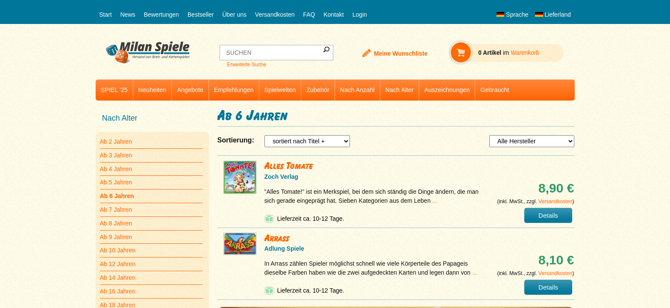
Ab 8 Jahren (116, 223)
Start (105, 14)
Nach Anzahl (357, 89)
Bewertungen (161, 14)
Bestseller (201, 14)
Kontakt (333, 14)
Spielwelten (280, 89)
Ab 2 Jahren (116, 141)
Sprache (512, 14)
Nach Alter (399, 89)
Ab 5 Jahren (116, 182)
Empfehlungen (234, 89)
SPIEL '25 (114, 89)
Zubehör (317, 89)
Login (360, 14)
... (435, 200)
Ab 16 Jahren (117, 291)
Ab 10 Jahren (117, 250)
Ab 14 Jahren (117, 277)
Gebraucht (494, 89)
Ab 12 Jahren (117, 264)
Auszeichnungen (447, 89)
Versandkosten (275, 14)
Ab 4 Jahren (116, 169)
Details (548, 215)
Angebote (190, 89)
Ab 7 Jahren (116, 209)
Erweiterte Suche (246, 65)
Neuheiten (152, 89)
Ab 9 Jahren (116, 237)
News (127, 14)
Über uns (234, 14)
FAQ (309, 14)
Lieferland (553, 14)
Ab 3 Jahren (116, 155)
